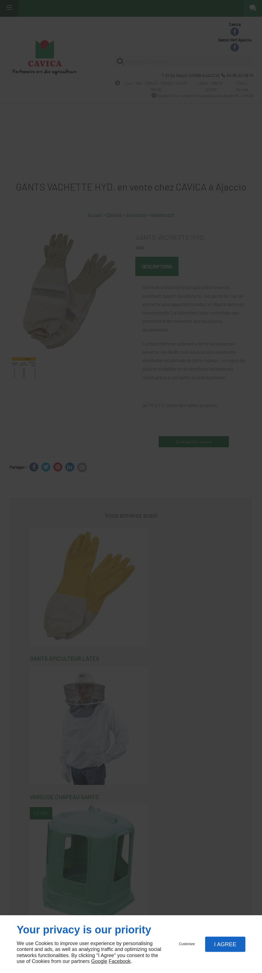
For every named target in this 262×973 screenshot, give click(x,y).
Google (99, 961)
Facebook (120, 961)
